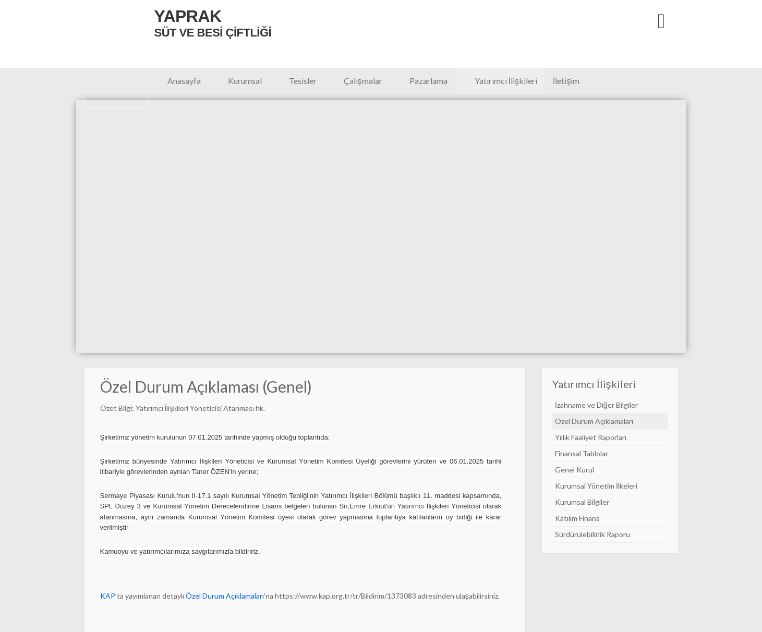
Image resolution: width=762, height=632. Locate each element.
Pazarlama (428, 81)
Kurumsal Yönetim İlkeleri (596, 485)
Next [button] (689, 226)
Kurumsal (245, 81)
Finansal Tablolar (581, 453)
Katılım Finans (577, 518)
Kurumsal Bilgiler (582, 501)
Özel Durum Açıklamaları (594, 421)
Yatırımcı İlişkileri (506, 81)
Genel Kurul (574, 469)
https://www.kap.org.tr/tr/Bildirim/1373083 (345, 595)
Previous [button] (72, 226)
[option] (381, 233)
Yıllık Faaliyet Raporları (590, 437)
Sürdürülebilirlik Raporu (592, 534)
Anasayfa (184, 81)
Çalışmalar (363, 81)
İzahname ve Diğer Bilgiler (596, 404)
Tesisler (303, 81)
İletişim (566, 81)
